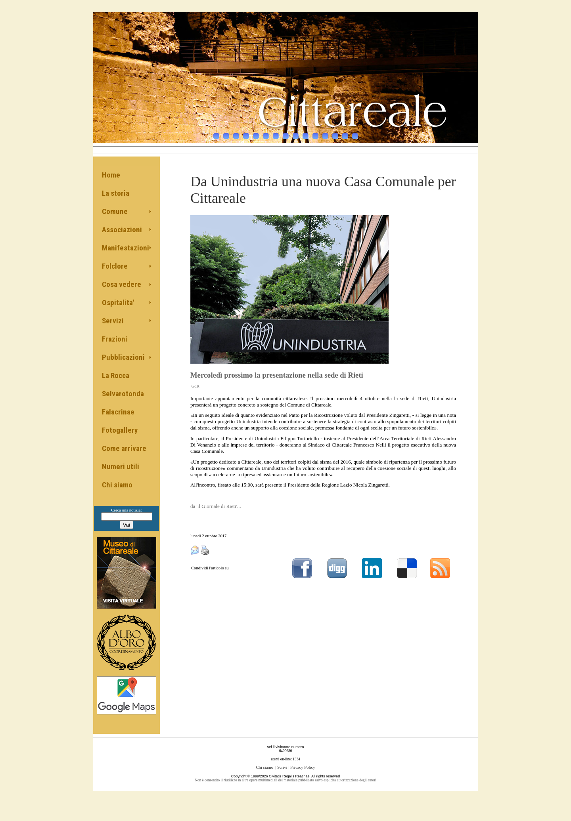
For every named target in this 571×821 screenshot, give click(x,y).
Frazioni (114, 339)
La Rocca (115, 375)
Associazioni (122, 229)
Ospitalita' (118, 302)
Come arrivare (124, 448)
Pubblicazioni (123, 357)
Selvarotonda (123, 393)
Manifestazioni (125, 247)
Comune (115, 211)
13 (335, 132)
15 (355, 132)
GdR (195, 386)
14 (345, 132)
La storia (115, 193)
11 (315, 132)
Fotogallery (120, 430)
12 (325, 132)
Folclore (115, 266)
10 (305, 132)
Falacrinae (118, 411)
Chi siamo (117, 484)
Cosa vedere (121, 284)
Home (111, 174)
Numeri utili (120, 466)
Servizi (113, 320)
